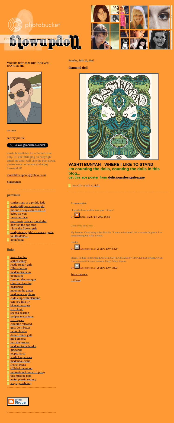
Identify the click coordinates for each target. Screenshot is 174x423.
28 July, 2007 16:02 (107, 267)
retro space (17, 320)
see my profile (16, 138)
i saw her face (19, 217)
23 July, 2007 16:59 (99, 216)
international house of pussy (27, 372)
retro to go (16, 309)
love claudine (18, 257)
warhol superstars (21, 357)
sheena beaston (19, 312)
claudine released (21, 324)
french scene (18, 364)
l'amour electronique (23, 279)
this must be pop (20, 375)
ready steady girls (21, 264)
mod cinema (18, 338)
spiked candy (18, 261)
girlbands (16, 349)
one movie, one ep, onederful (28, 221)
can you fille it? (20, 301)
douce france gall (21, 335)
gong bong (17, 239)
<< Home (76, 280)
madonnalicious (20, 361)
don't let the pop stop (23, 224)
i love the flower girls (23, 228)
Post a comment (79, 274)
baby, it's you (18, 213)
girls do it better (20, 327)
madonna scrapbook (22, 294)
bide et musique (20, 305)
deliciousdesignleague (126, 177)
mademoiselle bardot (23, 346)
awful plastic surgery (23, 379)
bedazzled (16, 286)
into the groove (19, 342)
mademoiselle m (20, 272)
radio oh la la (18, 331)
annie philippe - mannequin (27, 206)
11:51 (96, 185)
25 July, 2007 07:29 (107, 248)
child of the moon (21, 368)
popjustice (16, 275)
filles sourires (18, 268)
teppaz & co (17, 353)
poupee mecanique (22, 316)
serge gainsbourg (20, 383)
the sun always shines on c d (27, 210)
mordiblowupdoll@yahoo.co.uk (26, 175)
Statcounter (14, 181)
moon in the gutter (21, 290)
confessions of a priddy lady (27, 202)
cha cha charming (21, 283)
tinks (82, 216)
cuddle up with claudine (25, 298)
